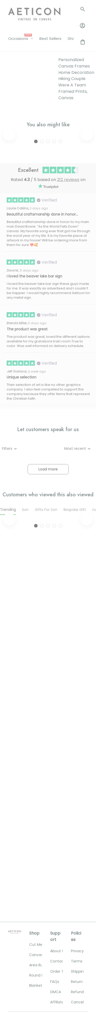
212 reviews (68, 265)
